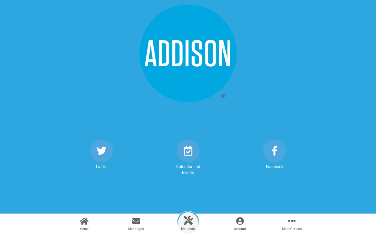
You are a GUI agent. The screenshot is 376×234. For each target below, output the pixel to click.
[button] (101, 159)
